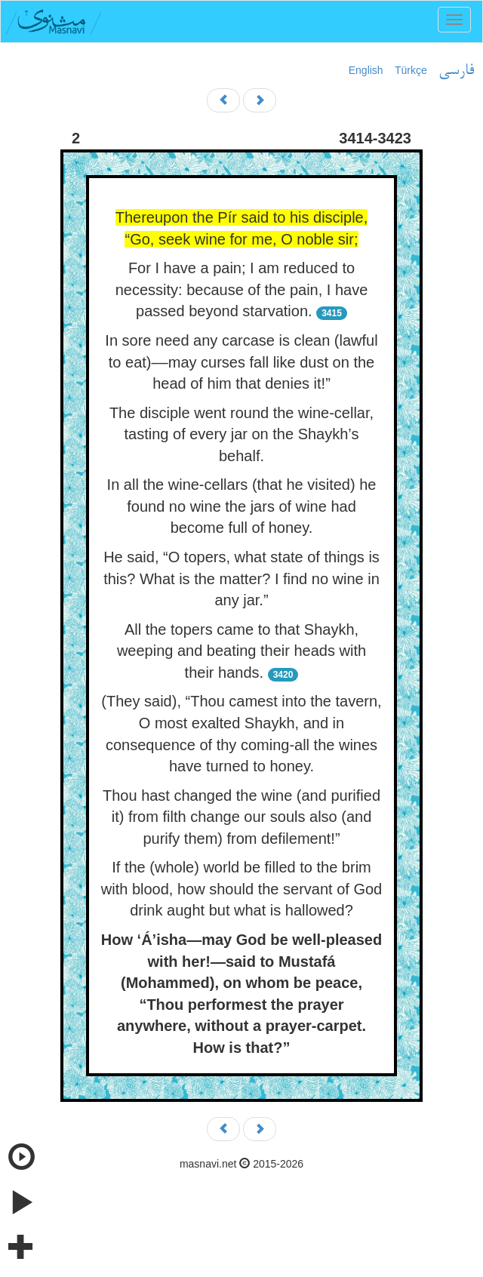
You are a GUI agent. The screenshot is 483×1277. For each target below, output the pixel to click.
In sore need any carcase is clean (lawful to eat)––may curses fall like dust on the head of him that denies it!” (241, 362)
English (366, 70)
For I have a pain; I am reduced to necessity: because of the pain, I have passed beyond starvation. (241, 289)
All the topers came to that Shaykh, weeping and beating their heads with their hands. (241, 651)
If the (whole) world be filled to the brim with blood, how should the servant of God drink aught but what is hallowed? (241, 889)
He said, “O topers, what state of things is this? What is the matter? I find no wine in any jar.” (241, 578)
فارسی (456, 71)
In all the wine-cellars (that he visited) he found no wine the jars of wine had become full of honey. (242, 506)
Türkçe (411, 70)
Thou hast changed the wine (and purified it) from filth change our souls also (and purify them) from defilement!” (241, 817)
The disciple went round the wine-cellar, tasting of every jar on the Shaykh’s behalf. (241, 434)
